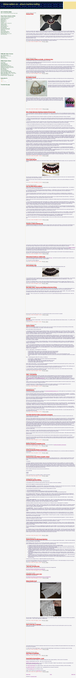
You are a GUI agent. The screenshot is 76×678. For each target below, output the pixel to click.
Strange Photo (29, 14)
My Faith (28, 318)
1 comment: (39, 655)
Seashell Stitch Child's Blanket (5, 29)
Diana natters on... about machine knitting (21, 4)
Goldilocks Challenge (71, 247)
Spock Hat (38, 670)
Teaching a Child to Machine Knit (34, 223)
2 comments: (40, 261)
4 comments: (40, 283)
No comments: (40, 182)
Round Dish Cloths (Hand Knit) (5, 28)
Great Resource (30, 390)
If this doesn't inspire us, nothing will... (36, 256)
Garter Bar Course (3, 57)
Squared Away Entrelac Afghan (5, 32)
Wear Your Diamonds (4, 34)
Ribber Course (3, 56)
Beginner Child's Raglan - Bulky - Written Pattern (8, 72)
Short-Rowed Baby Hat (4, 64)
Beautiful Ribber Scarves (4, 18)
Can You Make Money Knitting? (34, 186)
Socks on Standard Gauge (5, 31)
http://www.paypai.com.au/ (40, 378)
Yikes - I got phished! (31, 374)
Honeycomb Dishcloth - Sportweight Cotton (7, 75)
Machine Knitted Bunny (4, 63)
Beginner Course (3, 19)
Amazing (27, 654)
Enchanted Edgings (4, 21)
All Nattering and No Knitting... (34, 479)
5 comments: (40, 73)
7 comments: (40, 155)
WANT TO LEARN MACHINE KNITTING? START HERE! (9, 13)
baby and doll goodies (31, 665)
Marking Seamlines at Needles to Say (35, 443)
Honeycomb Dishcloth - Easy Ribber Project (7, 74)
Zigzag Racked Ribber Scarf (5, 65)
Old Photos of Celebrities (32, 653)
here (51, 257)
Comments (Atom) (34, 676)
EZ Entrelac (2, 22)
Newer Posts (28, 674)
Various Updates (30, 325)
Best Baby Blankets (3, 20)
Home (51, 674)
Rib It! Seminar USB (4, 27)
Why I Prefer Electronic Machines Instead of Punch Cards (40, 112)
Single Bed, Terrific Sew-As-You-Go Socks (7, 66)
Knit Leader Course (3, 25)
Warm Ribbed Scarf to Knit (5, 68)
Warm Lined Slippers (4, 69)
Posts (2, 79)
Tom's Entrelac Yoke (31, 265)
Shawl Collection (3, 30)
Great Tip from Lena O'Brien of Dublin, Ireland (37, 456)
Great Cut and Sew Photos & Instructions (36, 449)
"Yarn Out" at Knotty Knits (32, 566)
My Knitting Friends (31, 77)
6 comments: (40, 41)
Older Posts (73, 674)
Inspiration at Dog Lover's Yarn (34, 574)
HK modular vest (31, 668)
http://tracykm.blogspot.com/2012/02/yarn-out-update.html (35, 569)
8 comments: (40, 314)
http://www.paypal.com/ (30, 378)
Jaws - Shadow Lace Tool (4, 55)
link (28, 320)
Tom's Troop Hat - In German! (33, 624)
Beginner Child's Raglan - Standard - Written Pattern (8, 73)
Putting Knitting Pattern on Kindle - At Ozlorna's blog (39, 59)
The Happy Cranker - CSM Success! (6, 33)
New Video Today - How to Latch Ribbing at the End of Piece (41, 287)
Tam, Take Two (3, 62)
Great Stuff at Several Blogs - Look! (35, 658)
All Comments (4, 81)
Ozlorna (27, 661)
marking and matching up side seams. (60, 444)
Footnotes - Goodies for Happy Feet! (6, 23)
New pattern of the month (30, 667)
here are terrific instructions (42, 450)
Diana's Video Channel (4, 58)
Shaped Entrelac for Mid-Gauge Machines (36, 539)
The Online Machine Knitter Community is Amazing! (39, 414)
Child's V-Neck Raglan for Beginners (6, 71)
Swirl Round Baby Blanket (4, 70)
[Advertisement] (38, 9)
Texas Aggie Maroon (31, 159)
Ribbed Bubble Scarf (31, 581)
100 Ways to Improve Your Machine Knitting (7, 17)
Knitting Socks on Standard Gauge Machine (7, 67)
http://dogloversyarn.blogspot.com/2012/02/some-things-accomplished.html (38, 576)
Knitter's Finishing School (4, 26)
